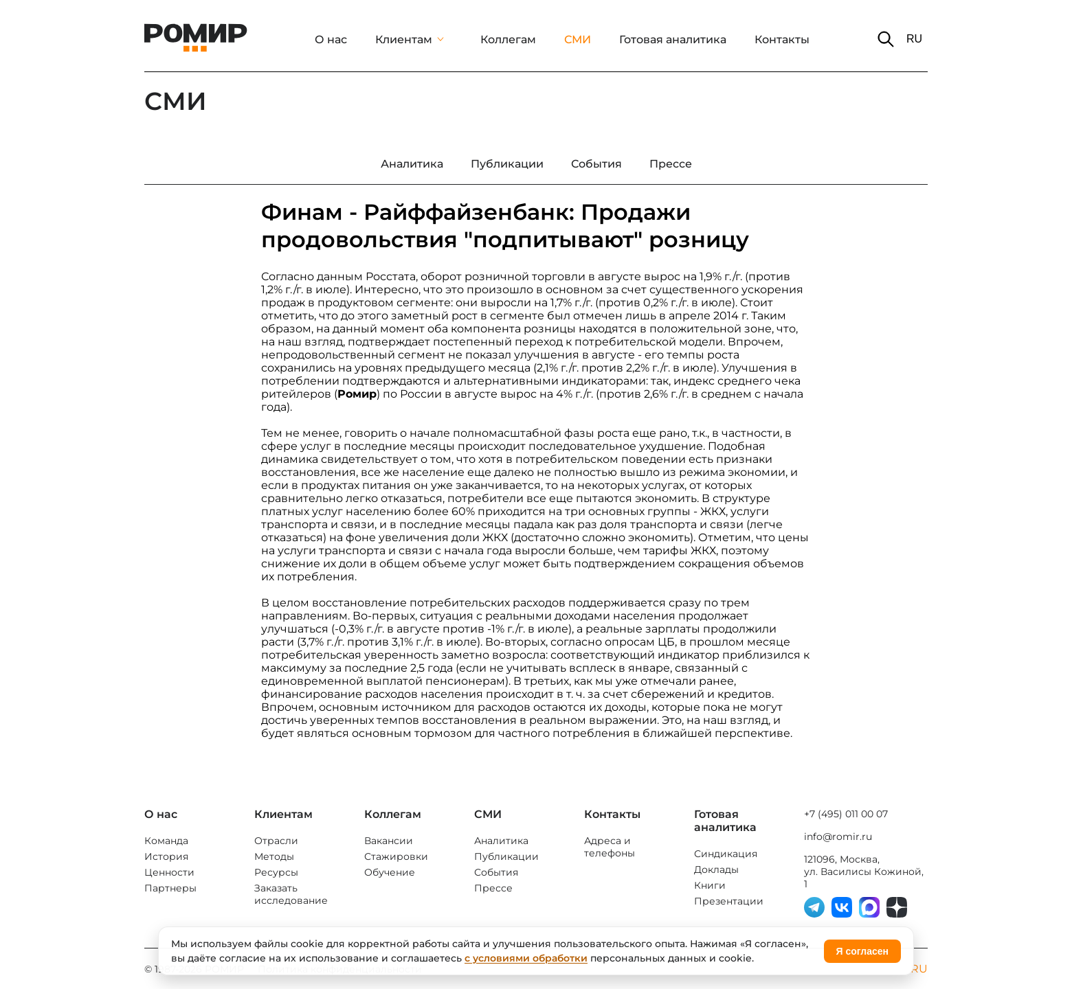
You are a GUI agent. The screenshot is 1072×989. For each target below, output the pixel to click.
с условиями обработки (526, 958)
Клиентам (403, 39)
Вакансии (388, 840)
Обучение (389, 872)
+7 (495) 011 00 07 (846, 814)
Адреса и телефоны (609, 846)
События (496, 872)
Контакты (782, 39)
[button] (886, 39)
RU (914, 39)
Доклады (716, 869)
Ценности (169, 872)
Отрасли (276, 840)
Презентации (728, 901)
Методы (274, 856)
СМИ (577, 39)
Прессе (493, 888)
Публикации (506, 856)
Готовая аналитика (672, 39)
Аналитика (501, 840)
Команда (166, 840)
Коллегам (508, 39)
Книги (710, 885)
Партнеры (170, 888)
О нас (331, 39)
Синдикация (725, 854)
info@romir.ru (838, 836)
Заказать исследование (291, 894)
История (166, 856)
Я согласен (862, 951)
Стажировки (396, 856)
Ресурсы (276, 872)
